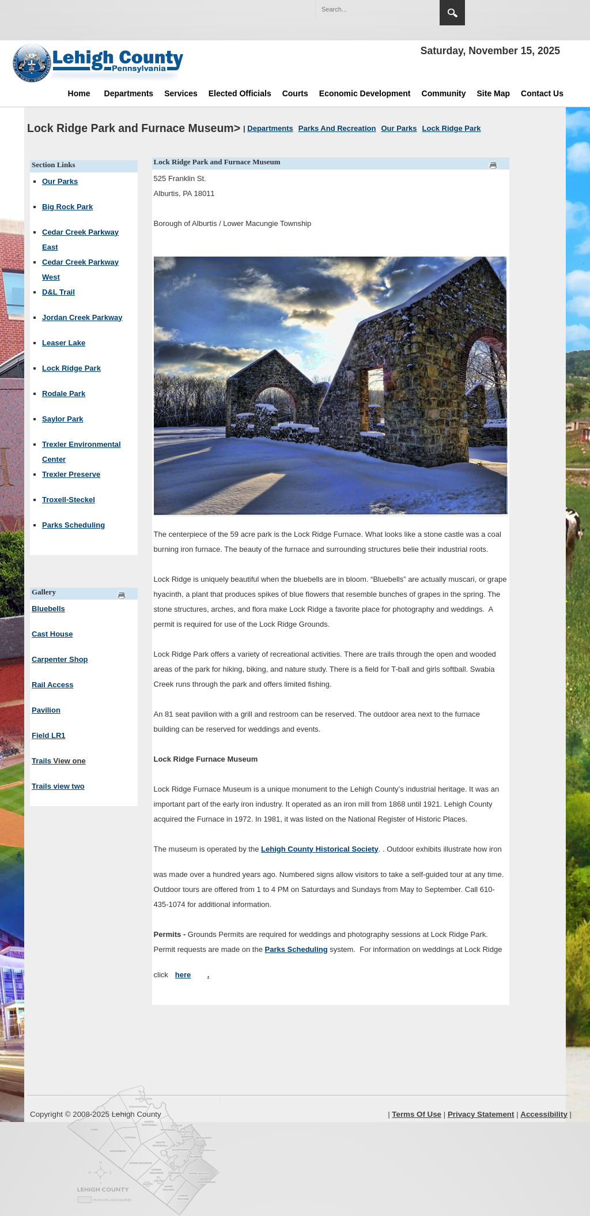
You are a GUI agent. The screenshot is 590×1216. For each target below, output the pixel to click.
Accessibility (544, 1114)
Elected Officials (240, 93)
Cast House (52, 634)
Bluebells (48, 608)
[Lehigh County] (99, 62)
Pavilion (46, 710)
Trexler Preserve (71, 474)
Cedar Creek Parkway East (80, 239)
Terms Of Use (416, 1114)
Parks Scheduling (73, 525)
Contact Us (542, 93)
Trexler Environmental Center (81, 452)
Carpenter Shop (60, 659)
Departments (129, 93)
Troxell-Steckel (68, 499)
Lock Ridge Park (71, 368)
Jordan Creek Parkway (82, 317)
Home (79, 93)
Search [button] (452, 12)
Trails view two (58, 786)
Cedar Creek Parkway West (80, 269)
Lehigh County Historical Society (320, 849)
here (183, 974)
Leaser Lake (63, 342)
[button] (406, 8)
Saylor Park (63, 419)
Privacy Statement (481, 1114)
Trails (59, 760)
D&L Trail (58, 292)
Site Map (493, 93)
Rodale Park (63, 393)
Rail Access (53, 684)
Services (181, 93)
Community (444, 93)
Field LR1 (49, 735)
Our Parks (60, 181)
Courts (295, 93)
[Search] (366, 9)
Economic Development (365, 93)
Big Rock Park (67, 206)
